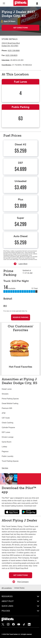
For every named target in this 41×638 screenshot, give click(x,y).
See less (5, 468)
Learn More (23, 264)
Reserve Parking (20, 317)
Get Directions (20, 28)
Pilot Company (23, 581)
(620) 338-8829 (11, 55)
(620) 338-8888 (14, 50)
